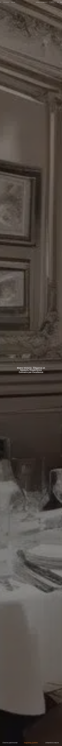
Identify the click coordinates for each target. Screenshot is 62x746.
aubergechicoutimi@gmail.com (42, 2)
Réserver (52, 2)
